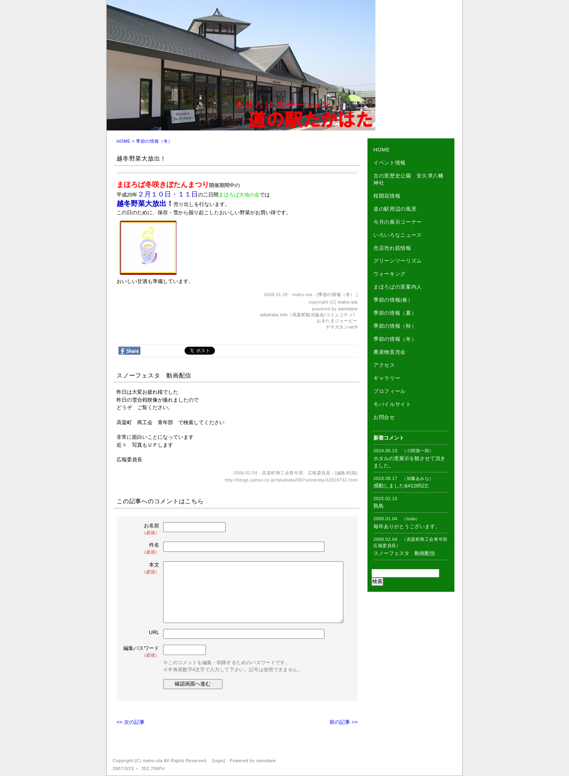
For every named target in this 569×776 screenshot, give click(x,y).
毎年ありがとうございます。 (406, 526)
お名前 (141, 529)
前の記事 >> (344, 722)
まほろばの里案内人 (397, 287)
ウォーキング (389, 274)
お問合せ (384, 417)
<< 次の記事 (131, 722)
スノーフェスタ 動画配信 (404, 553)
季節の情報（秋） (394, 326)
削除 (351, 472)
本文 (141, 568)
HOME (123, 141)
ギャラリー (386, 378)
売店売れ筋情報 (392, 248)
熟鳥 (378, 506)
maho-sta (348, 302)
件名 (141, 548)
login (218, 760)
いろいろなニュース (397, 235)
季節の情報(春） (393, 300)
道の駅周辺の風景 (394, 209)
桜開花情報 (386, 196)
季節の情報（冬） (154, 141)
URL (154, 632)
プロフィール (389, 391)
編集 (341, 472)
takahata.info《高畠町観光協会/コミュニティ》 (309, 314)
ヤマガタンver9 (342, 327)
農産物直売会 (389, 352)
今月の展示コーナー (397, 222)
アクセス (384, 365)
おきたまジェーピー (337, 320)
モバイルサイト (392, 404)
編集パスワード (141, 651)
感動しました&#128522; (401, 486)
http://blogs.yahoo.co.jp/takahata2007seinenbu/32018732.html (291, 480)
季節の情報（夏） (394, 313)
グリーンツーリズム (397, 261)
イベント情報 (389, 163)
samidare (348, 308)
